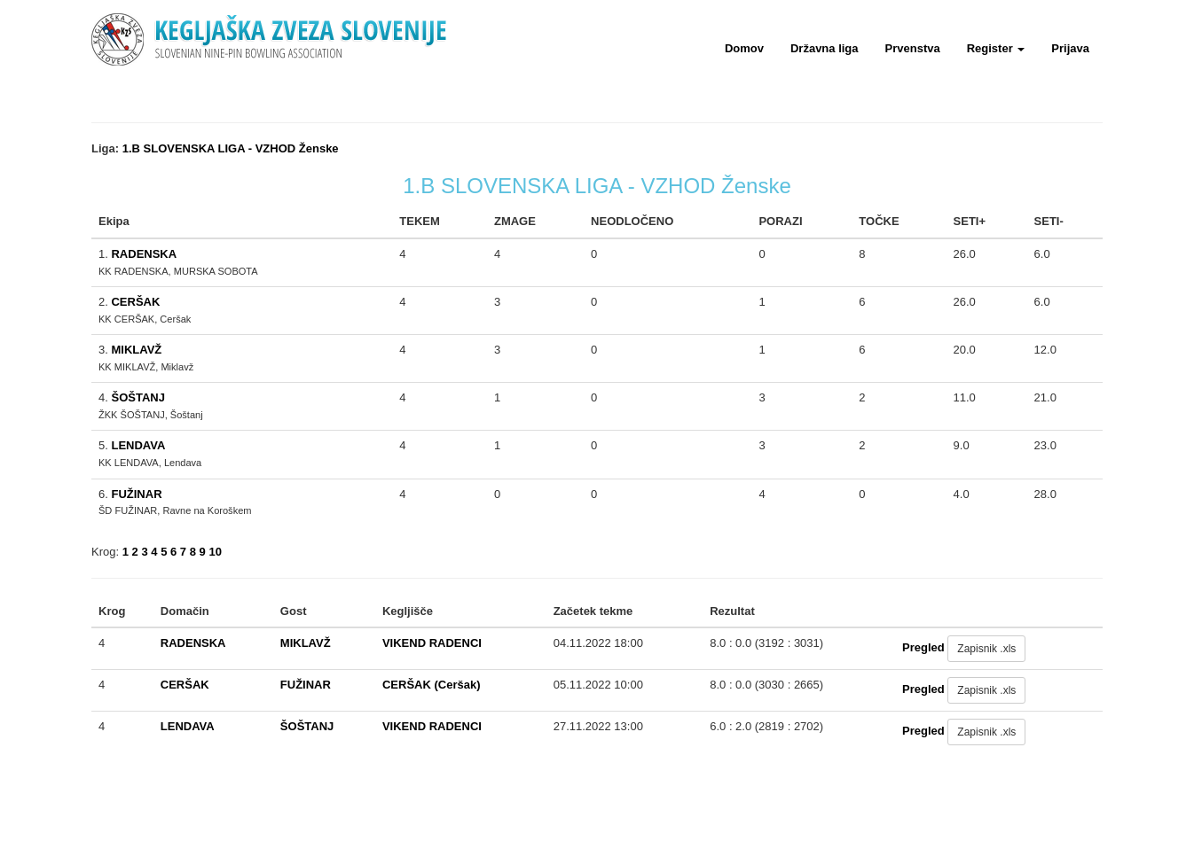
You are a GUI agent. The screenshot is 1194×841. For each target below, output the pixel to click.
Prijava (1070, 48)
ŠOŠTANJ (137, 397)
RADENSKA (144, 254)
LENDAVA (138, 445)
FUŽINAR (136, 494)
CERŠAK (135, 301)
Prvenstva (912, 48)
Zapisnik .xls (986, 648)
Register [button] (996, 48)
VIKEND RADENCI (432, 643)
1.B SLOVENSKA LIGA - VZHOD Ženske (230, 148)
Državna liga (824, 48)
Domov (744, 48)
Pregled (923, 648)
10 (214, 551)
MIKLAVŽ (136, 349)
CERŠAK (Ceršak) (431, 684)
